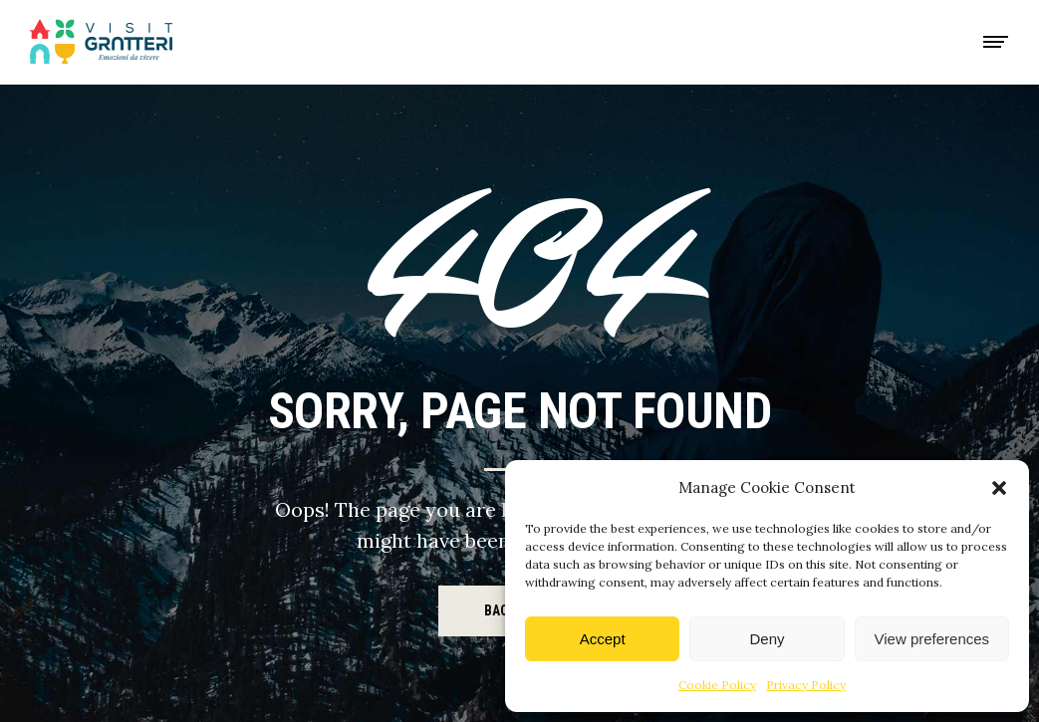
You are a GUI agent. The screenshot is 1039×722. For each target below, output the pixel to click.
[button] (999, 488)
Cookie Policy (717, 684)
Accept (603, 638)
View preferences (932, 638)
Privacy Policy (806, 684)
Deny (766, 638)
